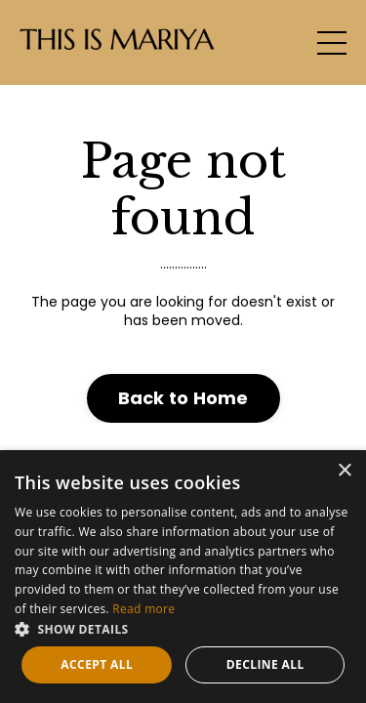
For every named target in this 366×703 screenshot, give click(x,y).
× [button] (344, 471)
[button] (183, 629)
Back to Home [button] (183, 398)
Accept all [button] (97, 664)
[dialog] (183, 576)
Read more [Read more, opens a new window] (143, 608)
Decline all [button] (265, 664)
